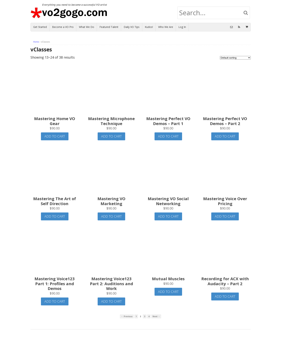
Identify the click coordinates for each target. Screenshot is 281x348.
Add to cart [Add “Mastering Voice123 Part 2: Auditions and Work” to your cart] (111, 301)
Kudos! (149, 27)
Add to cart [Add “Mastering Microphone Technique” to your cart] (111, 136)
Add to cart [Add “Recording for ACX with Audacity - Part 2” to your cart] (225, 296)
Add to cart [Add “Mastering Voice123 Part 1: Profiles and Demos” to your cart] (54, 301)
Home (36, 42)
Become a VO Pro (63, 27)
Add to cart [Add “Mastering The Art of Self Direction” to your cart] (54, 216)
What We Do (86, 27)
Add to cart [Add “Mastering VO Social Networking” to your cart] (168, 216)
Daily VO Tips (131, 27)
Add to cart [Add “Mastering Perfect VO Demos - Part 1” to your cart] (168, 136)
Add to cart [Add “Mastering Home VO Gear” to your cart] (54, 136)
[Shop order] (235, 57)
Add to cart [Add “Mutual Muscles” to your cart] (168, 291)
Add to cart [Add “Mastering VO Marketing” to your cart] (111, 216)
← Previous (127, 316)
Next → (156, 316)
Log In (182, 27)
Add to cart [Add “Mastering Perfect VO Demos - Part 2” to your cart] (225, 136)
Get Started (40, 27)
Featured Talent (108, 27)
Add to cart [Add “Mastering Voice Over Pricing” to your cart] (225, 216)
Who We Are (165, 27)
